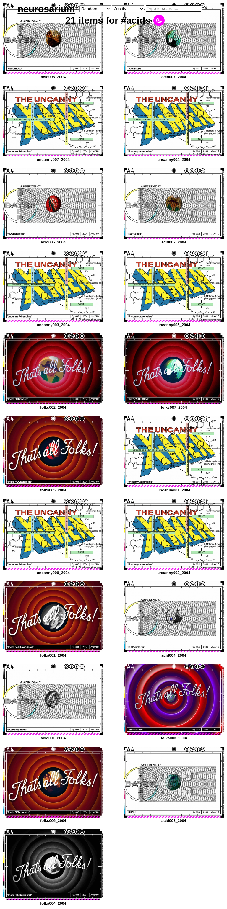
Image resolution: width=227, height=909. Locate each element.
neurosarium (46, 9)
